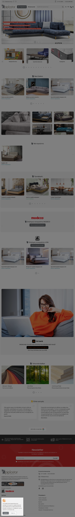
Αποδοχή (6, 513)
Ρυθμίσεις (13, 513)
